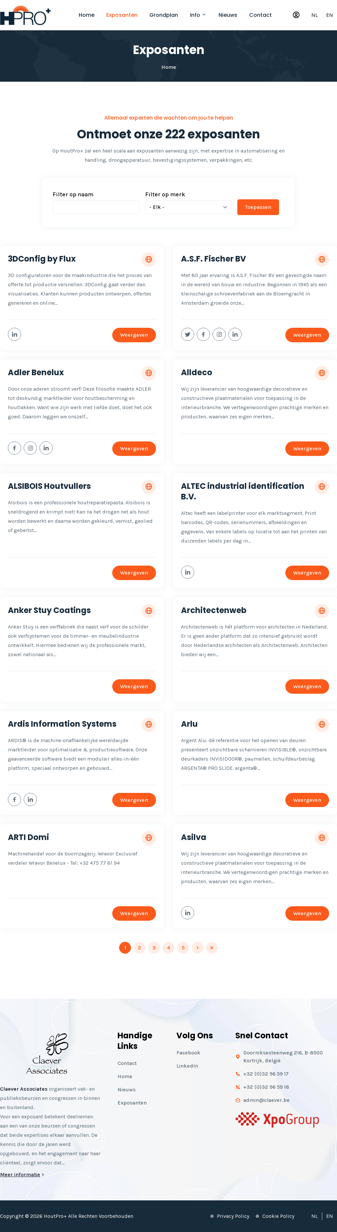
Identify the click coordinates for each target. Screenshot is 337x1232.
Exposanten (122, 15)
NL (314, 15)
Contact (260, 15)
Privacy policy (233, 1216)
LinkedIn (187, 1066)
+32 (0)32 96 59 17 (266, 1074)
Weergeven (134, 335)
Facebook (188, 1053)
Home (86, 15)
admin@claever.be (266, 1100)
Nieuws (228, 15)
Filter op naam (73, 194)
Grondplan (163, 15)
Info (198, 15)
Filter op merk (165, 194)
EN (329, 15)
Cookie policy (278, 1216)
